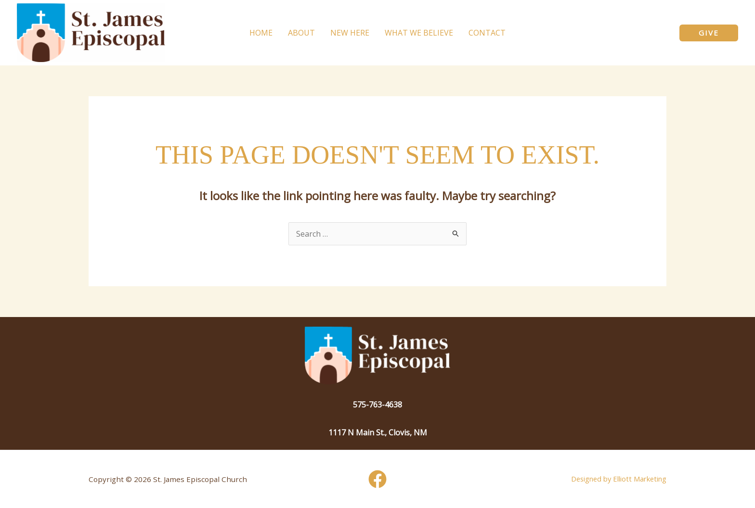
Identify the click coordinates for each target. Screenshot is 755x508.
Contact (487, 32)
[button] (708, 33)
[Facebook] (377, 479)
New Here (349, 32)
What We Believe (419, 32)
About (301, 32)
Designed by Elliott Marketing (618, 478)
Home (261, 32)
